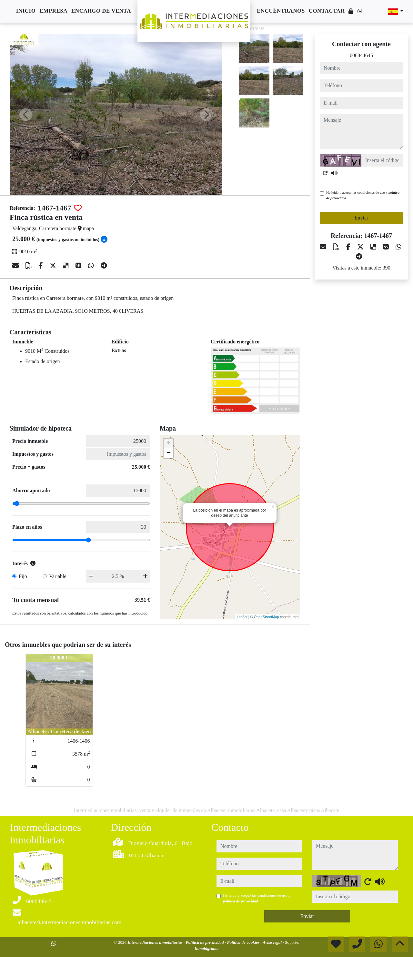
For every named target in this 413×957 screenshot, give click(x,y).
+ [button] (168, 443)
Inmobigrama (207, 948)
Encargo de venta (101, 11)
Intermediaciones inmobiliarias (155, 942)
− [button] (168, 453)
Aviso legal (273, 942)
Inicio (26, 11)
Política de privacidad (205, 942)
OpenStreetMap (266, 617)
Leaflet (242, 617)
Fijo (23, 576)
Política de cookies (243, 942)
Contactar (327, 11)
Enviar (361, 217)
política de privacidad (240, 901)
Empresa (53, 11)
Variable (57, 576)
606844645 (361, 55)
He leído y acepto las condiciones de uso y (362, 195)
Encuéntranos (281, 11)
